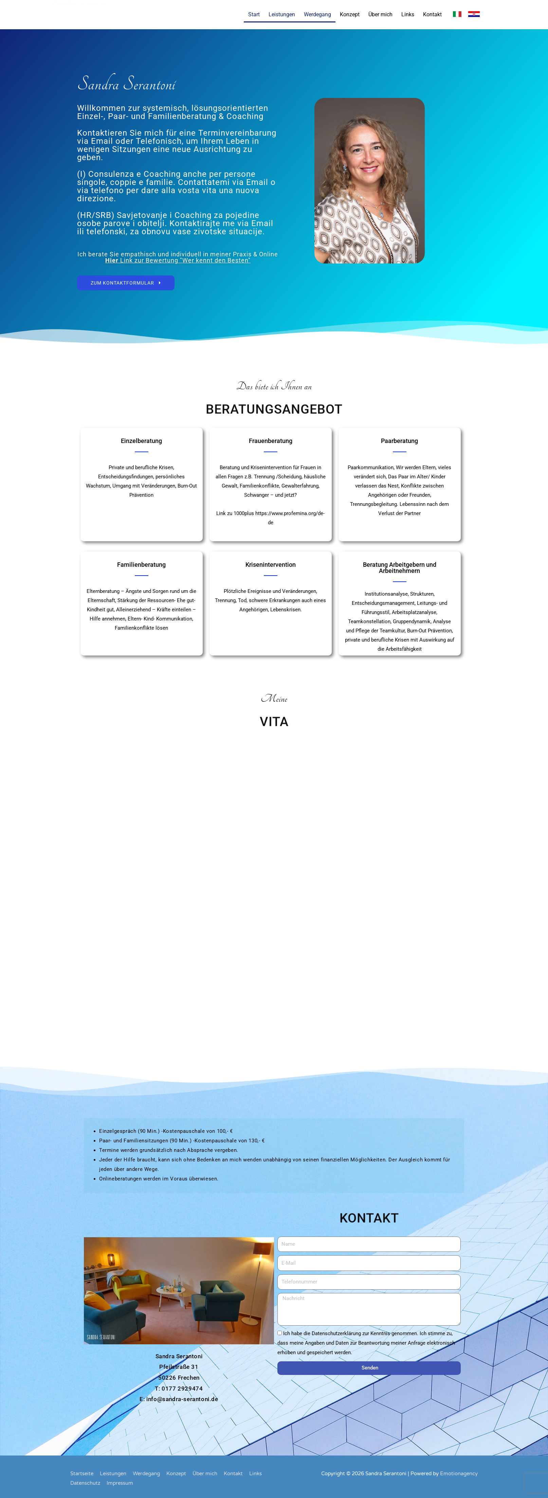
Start (254, 14)
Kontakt (432, 14)
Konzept (350, 14)
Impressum (120, 1483)
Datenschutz (85, 1483)
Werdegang (317, 14)
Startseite (81, 1473)
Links (407, 14)
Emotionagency (459, 1473)
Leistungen (282, 14)
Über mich (380, 14)
